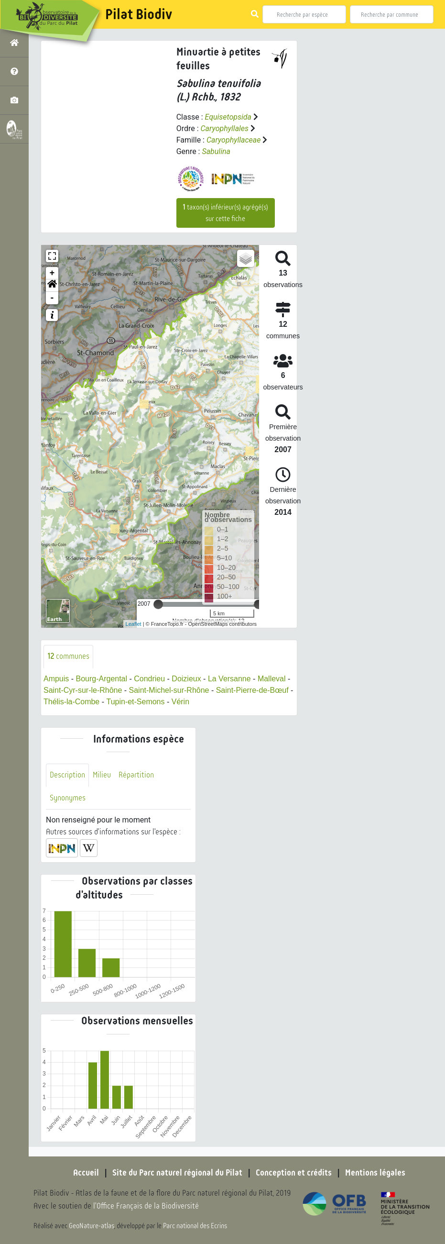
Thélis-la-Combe (71, 702)
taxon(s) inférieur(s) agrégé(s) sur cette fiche (225, 213)
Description (67, 774)
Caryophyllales (225, 128)
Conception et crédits (294, 1172)
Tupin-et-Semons (135, 702)
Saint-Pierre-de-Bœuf (252, 690)
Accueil (86, 1172)
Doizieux (186, 679)
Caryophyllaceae (233, 139)
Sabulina (216, 151)
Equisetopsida (228, 117)
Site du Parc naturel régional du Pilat (177, 1172)
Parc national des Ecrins (195, 1226)
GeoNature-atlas (91, 1226)
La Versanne (229, 679)
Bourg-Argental (102, 679)
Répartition (136, 774)
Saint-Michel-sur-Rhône (169, 690)
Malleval (272, 679)
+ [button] (52, 273)
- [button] (52, 298)
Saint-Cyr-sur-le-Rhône (82, 690)
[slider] (158, 604)
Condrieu (149, 679)
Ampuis (56, 679)
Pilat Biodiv (138, 14)
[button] (52, 285)
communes (68, 656)
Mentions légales (375, 1172)
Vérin (180, 702)
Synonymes (68, 797)
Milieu (102, 774)
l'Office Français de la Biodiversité (146, 1206)
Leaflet (133, 624)
